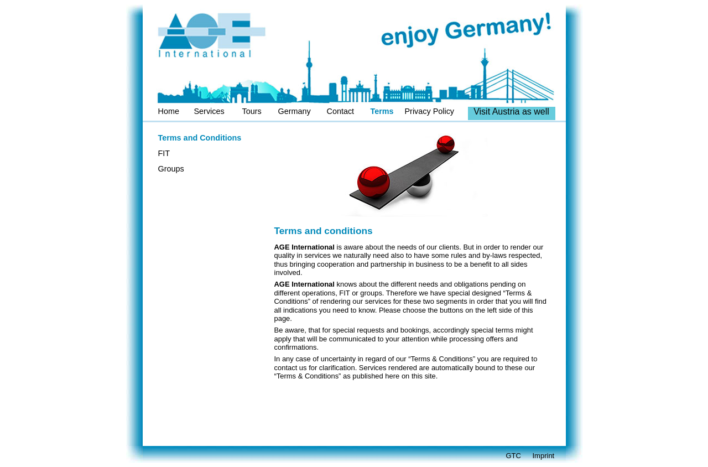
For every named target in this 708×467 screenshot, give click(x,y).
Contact (341, 111)
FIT (164, 153)
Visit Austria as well (511, 111)
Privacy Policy (430, 111)
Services (209, 111)
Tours (252, 111)
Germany (294, 111)
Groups (171, 168)
